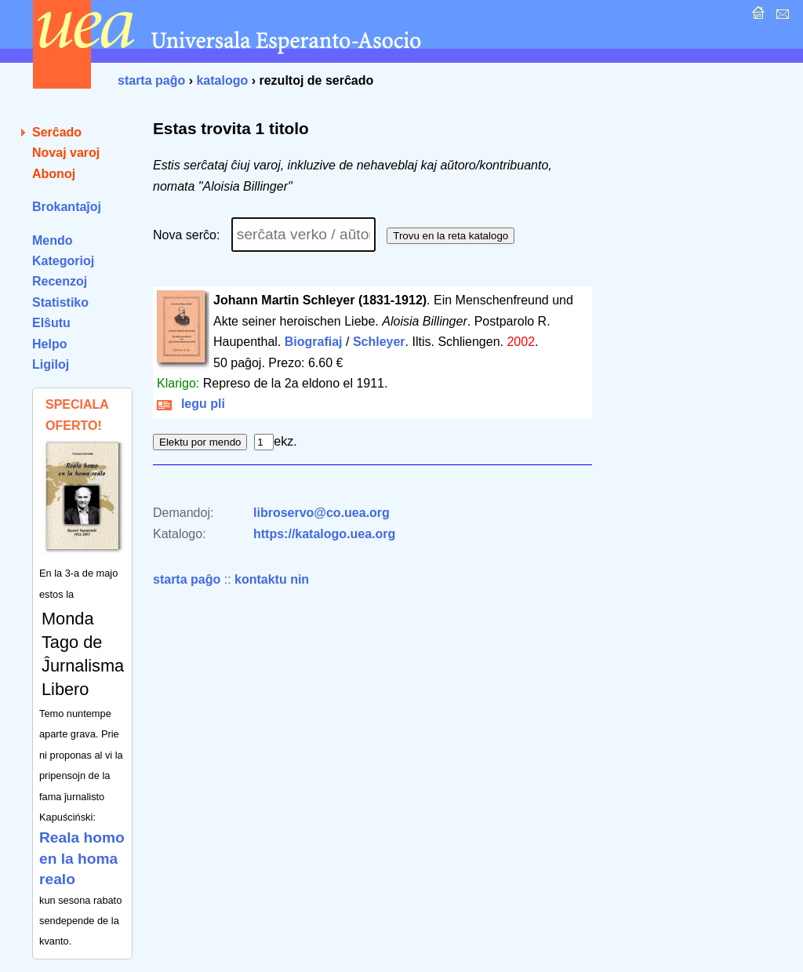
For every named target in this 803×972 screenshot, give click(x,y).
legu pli (191, 403)
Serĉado (57, 132)
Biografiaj (314, 341)
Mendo (52, 240)
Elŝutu (51, 322)
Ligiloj (50, 364)
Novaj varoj (66, 152)
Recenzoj (59, 281)
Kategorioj (63, 261)
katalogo (222, 80)
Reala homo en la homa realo (82, 858)
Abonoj (53, 173)
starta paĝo (151, 80)
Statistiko (60, 302)
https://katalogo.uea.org (324, 534)
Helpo (49, 344)
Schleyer (379, 341)
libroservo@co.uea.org (321, 512)
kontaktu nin (271, 579)
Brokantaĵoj (66, 206)
